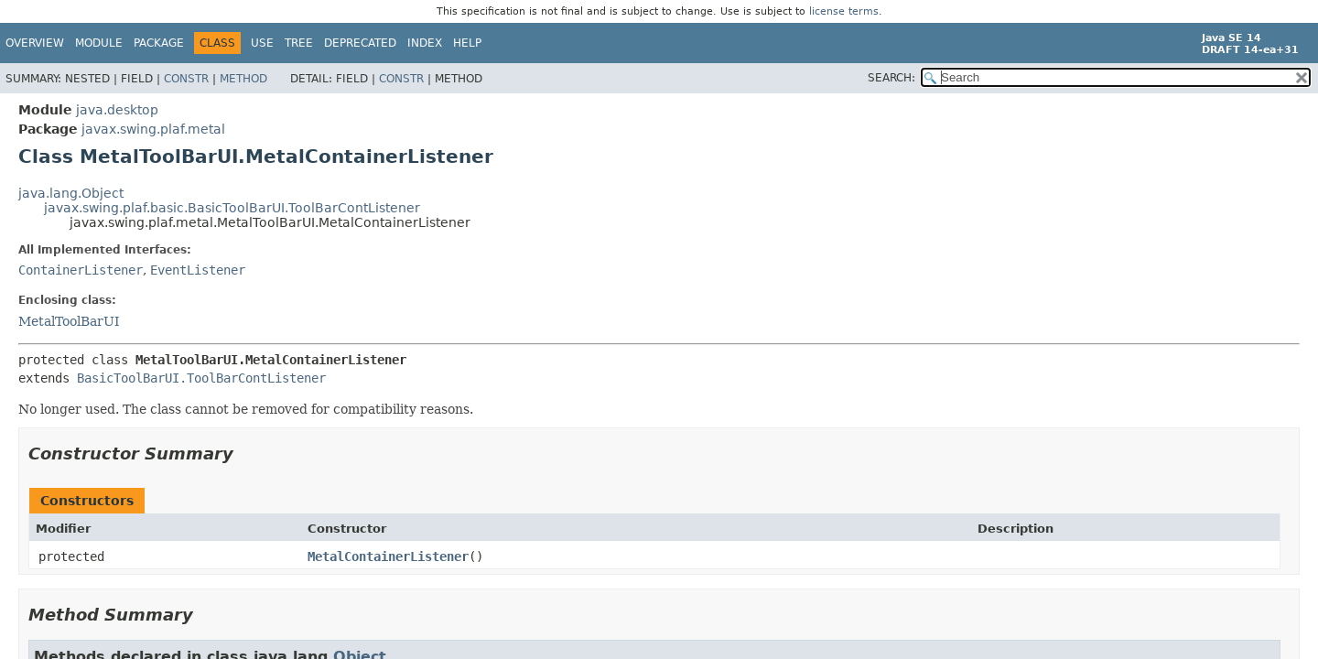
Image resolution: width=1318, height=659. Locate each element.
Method (243, 78)
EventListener (197, 270)
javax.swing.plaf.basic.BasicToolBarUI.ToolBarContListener (232, 207)
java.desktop (117, 110)
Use (262, 43)
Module (99, 43)
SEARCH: (891, 77)
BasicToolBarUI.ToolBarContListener (201, 378)
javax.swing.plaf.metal (153, 129)
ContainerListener (80, 270)
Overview (34, 43)
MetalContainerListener (388, 556)
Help (467, 43)
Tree (299, 43)
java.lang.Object (71, 193)
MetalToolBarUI (69, 321)
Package (159, 43)
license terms (844, 11)
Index (424, 43)
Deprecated (360, 43)
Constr (186, 78)
